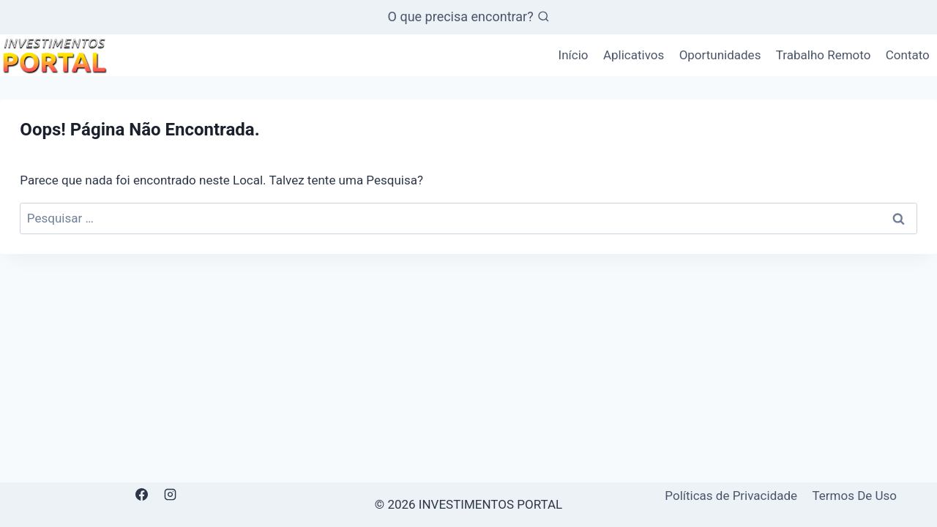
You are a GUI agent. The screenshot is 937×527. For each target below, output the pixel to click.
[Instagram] (170, 494)
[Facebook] (142, 494)
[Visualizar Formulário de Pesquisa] (468, 17)
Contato (908, 55)
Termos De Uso (854, 495)
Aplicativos (633, 55)
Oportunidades (720, 55)
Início (574, 55)
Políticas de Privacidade (731, 495)
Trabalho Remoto (823, 55)
